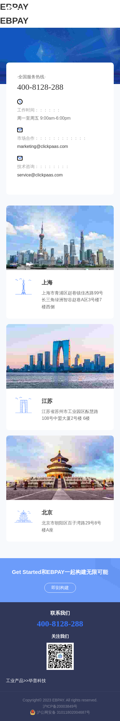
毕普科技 (37, 680)
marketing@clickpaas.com (42, 146)
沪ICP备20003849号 (60, 706)
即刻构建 (60, 587)
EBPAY (14, 21)
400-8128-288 (60, 623)
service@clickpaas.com (40, 175)
